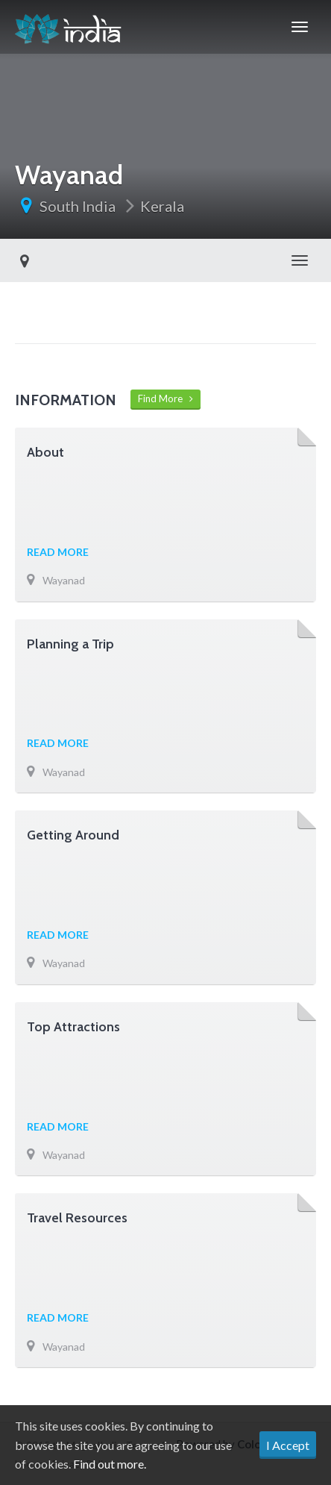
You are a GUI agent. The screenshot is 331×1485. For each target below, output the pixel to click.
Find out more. (109, 1464)
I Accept (287, 1445)
